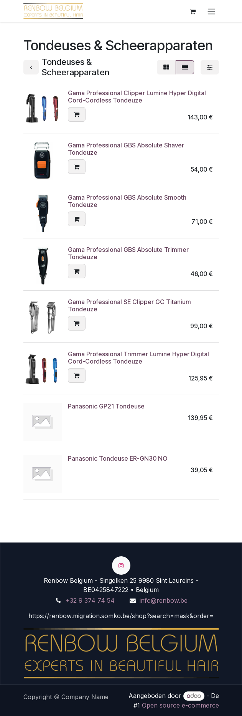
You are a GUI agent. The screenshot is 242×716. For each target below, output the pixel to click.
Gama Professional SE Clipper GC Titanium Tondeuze (129, 305)
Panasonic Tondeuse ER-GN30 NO (117, 458)
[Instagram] (121, 565)
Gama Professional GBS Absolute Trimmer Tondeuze (128, 253)
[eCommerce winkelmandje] (193, 11)
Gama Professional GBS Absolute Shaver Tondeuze (126, 148)
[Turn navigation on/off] (211, 11)
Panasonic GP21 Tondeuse (106, 406)
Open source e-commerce (180, 705)
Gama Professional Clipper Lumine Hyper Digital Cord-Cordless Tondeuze (137, 96)
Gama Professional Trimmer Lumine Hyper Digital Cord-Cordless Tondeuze (138, 357)
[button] (77, 114)
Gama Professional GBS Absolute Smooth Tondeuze (127, 200)
